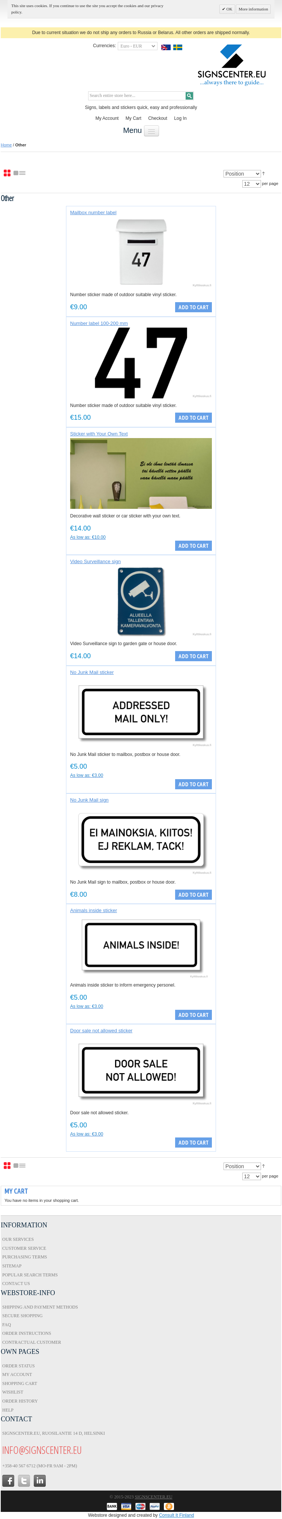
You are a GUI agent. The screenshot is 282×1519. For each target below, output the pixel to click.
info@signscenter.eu (42, 1450)
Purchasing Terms (24, 1257)
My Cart (133, 118)
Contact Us (16, 1283)
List (20, 173)
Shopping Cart (19, 1383)
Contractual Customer (31, 1342)
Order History (20, 1401)
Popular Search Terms (30, 1275)
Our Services (18, 1239)
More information (253, 9)
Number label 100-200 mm (99, 323)
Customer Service (24, 1248)
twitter (24, 1481)
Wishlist (12, 1392)
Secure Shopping (22, 1315)
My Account (106, 118)
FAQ (6, 1324)
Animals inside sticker (93, 910)
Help (8, 1410)
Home (6, 145)
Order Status (18, 1365)
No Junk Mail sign (89, 800)
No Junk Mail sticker (92, 672)
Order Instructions (26, 1333)
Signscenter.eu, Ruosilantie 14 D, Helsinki (53, 1433)
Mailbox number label (93, 212)
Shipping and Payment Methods (40, 1307)
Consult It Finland (176, 1515)
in (40, 1481)
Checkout (157, 118)
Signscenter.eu (153, 1497)
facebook (8, 1481)
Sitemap (11, 1266)
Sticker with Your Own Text (99, 434)
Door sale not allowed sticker (101, 1030)
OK (228, 9)
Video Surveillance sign (95, 561)
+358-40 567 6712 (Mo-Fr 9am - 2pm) (39, 1465)
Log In (180, 118)
